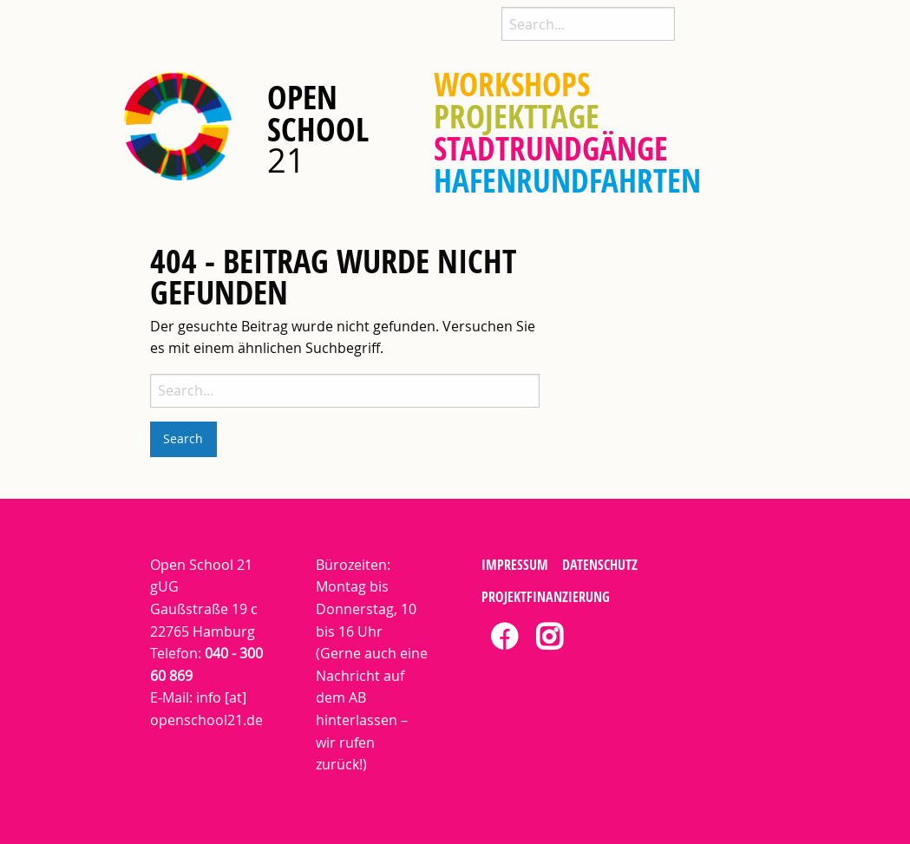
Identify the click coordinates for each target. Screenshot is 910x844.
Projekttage (516, 117)
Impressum (514, 564)
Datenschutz (600, 564)
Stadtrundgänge (551, 149)
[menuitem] (512, 85)
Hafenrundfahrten (567, 181)
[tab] (504, 638)
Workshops (512, 85)
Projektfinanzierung (545, 596)
